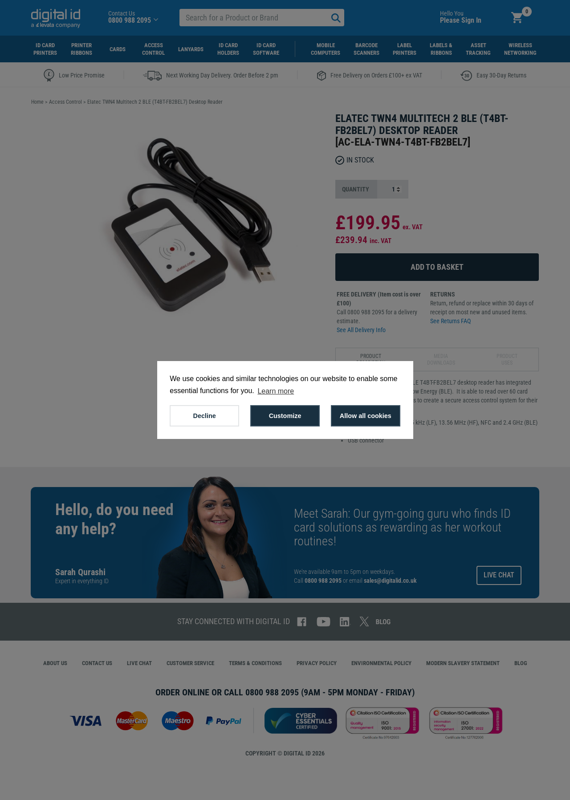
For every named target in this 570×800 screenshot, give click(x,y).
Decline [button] (204, 415)
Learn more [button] (275, 391)
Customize (285, 415)
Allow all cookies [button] (365, 415)
